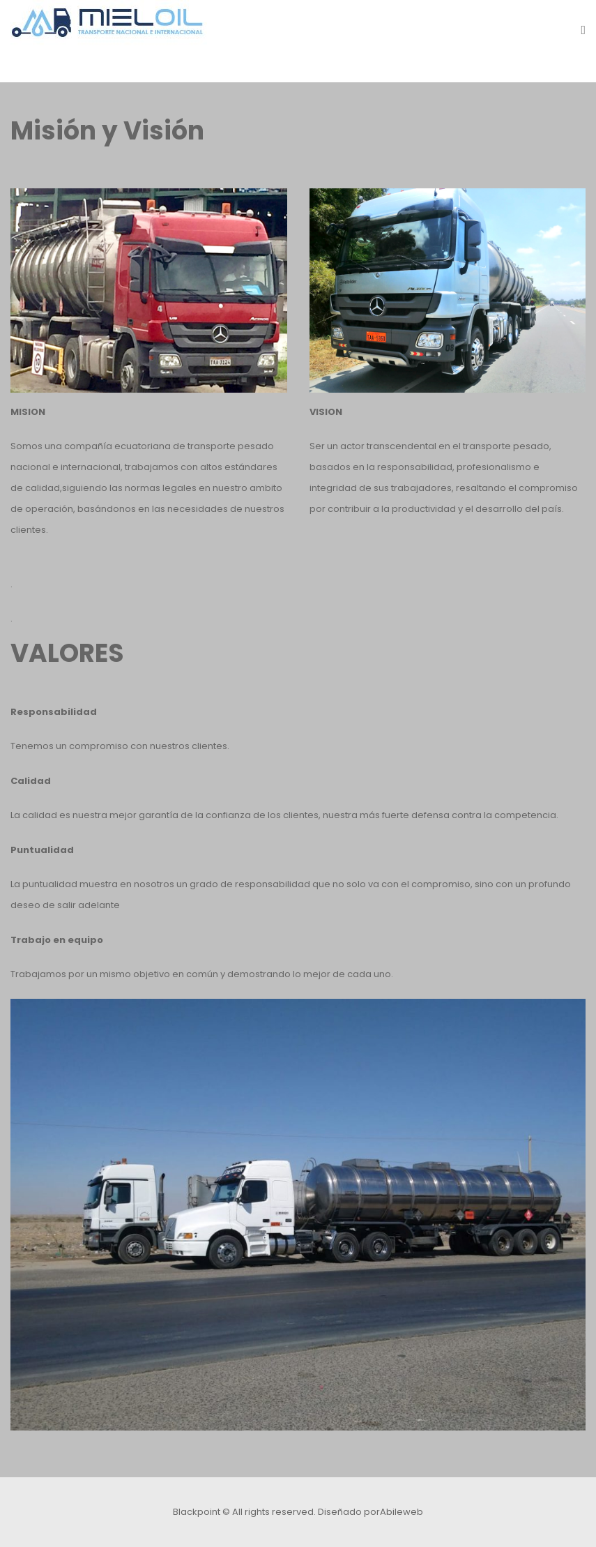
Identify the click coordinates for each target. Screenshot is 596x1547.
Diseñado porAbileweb (370, 1511)
